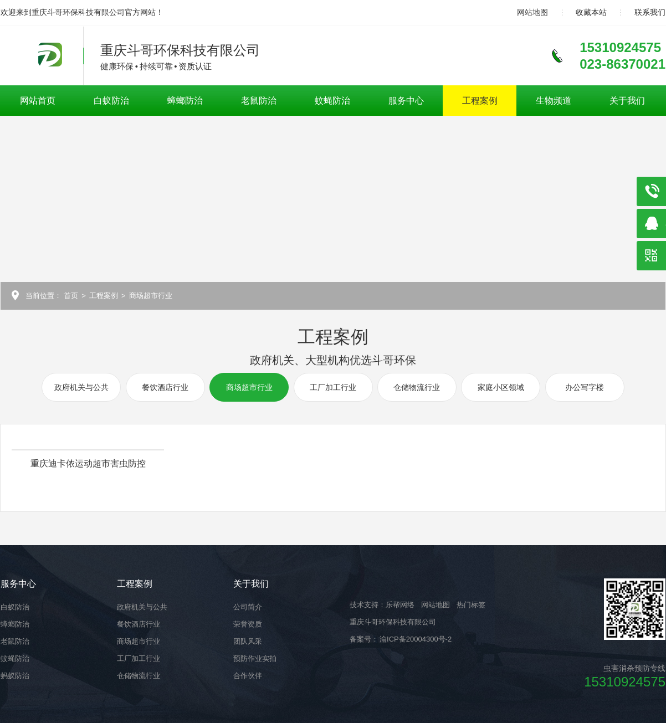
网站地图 (532, 12)
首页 (71, 295)
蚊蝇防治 (332, 100)
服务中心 (406, 100)
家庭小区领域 (501, 387)
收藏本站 (591, 12)
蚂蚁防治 (15, 675)
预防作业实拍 (254, 658)
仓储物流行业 (416, 387)
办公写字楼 (584, 387)
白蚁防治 (111, 100)
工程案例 (480, 100)
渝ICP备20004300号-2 (415, 639)
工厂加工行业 (333, 387)
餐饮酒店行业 (165, 387)
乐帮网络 (400, 605)
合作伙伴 (247, 675)
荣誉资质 (247, 624)
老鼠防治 (258, 100)
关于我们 (627, 100)
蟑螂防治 (185, 100)
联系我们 (649, 12)
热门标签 (471, 605)
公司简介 (247, 607)
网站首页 (37, 100)
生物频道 (553, 100)
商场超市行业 (150, 295)
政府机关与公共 (81, 387)
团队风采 (247, 641)
